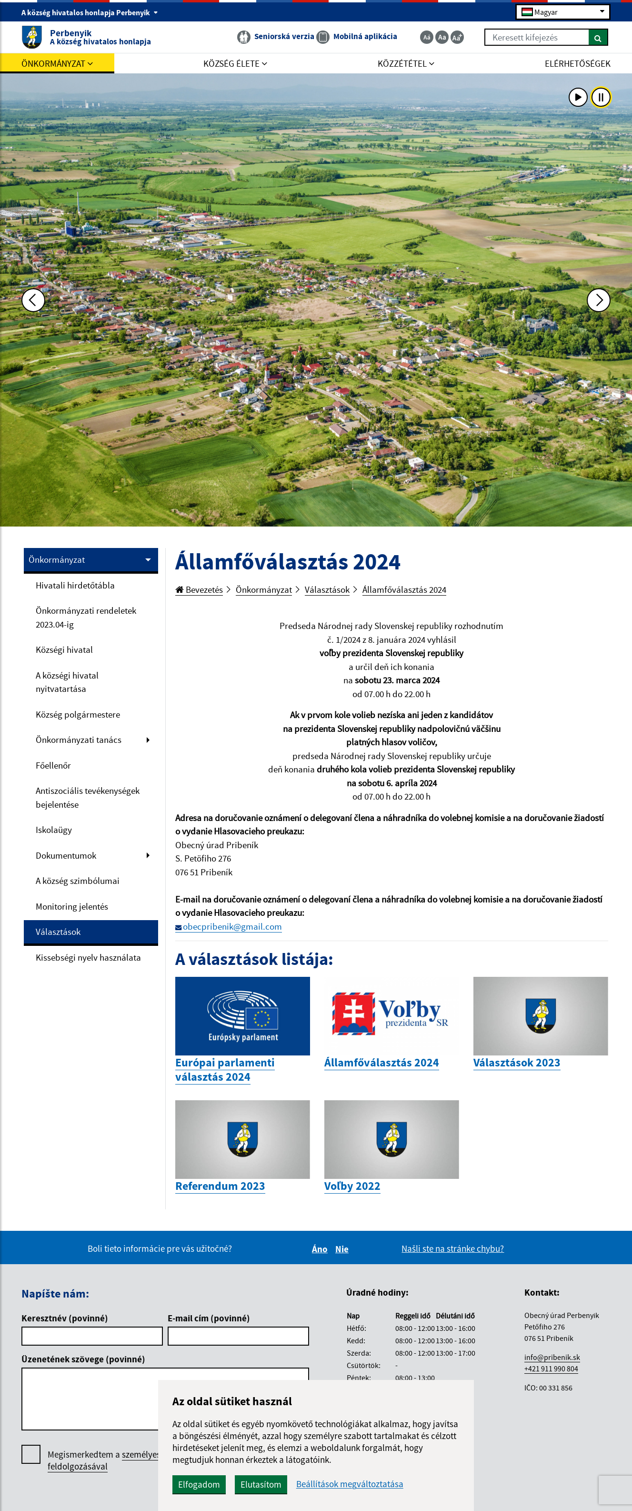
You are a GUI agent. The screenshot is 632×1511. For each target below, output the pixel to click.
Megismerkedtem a (118, 1460)
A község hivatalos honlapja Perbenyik (89, 12)
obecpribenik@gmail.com (232, 926)
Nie (343, 1249)
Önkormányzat (57, 559)
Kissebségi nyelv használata (88, 957)
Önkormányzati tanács (78, 739)
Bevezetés (199, 589)
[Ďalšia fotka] (599, 300)
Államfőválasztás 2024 (404, 589)
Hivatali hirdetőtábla (75, 585)
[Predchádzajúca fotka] (33, 300)
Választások (58, 931)
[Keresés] (598, 37)
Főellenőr (53, 765)
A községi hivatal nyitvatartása (67, 682)
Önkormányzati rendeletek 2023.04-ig (86, 617)
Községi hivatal (64, 649)
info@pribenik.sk (552, 1357)
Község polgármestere (78, 714)
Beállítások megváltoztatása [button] (349, 1484)
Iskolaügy (54, 829)
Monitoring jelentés (72, 906)
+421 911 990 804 (551, 1368)
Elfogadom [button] (199, 1484)
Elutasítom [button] (261, 1484)
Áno (321, 1249)
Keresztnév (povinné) (64, 1318)
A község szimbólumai (78, 880)
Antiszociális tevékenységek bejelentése (88, 797)
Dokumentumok (66, 855)
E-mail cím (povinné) (209, 1318)
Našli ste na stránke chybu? (452, 1248)
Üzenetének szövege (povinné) (83, 1359)
